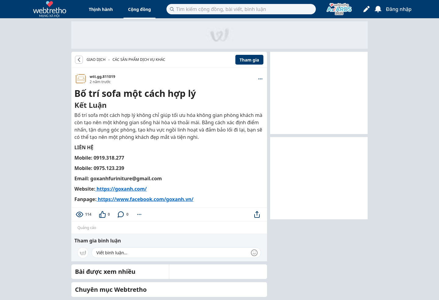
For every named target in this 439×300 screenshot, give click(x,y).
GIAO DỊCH (96, 59)
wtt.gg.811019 (102, 76)
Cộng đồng (139, 9)
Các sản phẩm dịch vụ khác (138, 59)
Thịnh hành (101, 9)
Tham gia (249, 60)
